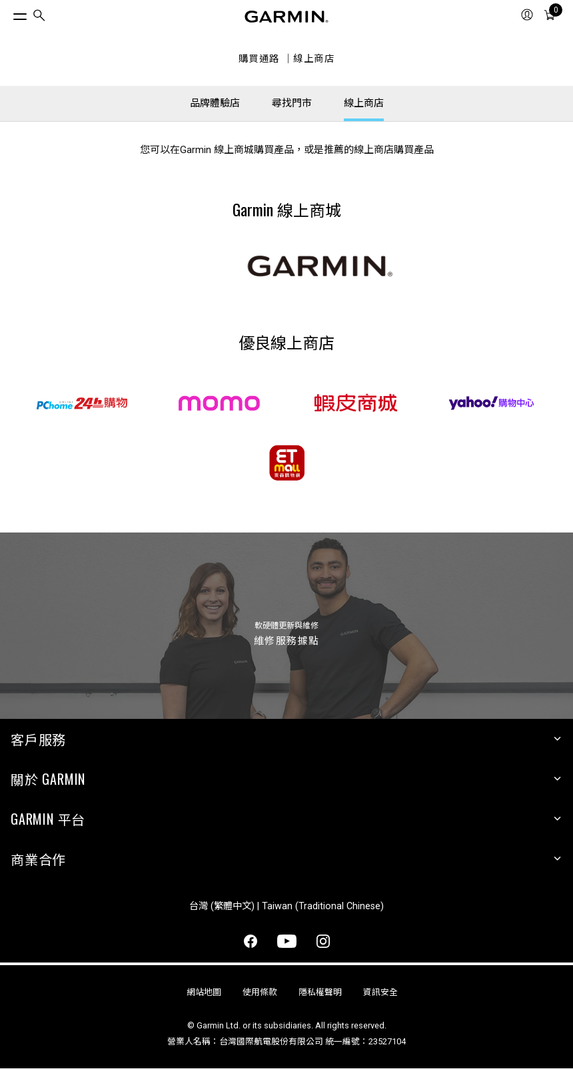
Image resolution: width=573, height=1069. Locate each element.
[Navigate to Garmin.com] (286, 16)
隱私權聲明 (320, 992)
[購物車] (550, 17)
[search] (39, 17)
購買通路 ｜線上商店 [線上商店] (286, 59)
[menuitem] (39, 17)
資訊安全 (380, 992)
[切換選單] (8, 13)
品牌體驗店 (215, 103)
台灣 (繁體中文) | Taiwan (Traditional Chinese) (286, 906)
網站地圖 (204, 992)
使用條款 (260, 992)
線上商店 (364, 103)
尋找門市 (292, 103)
